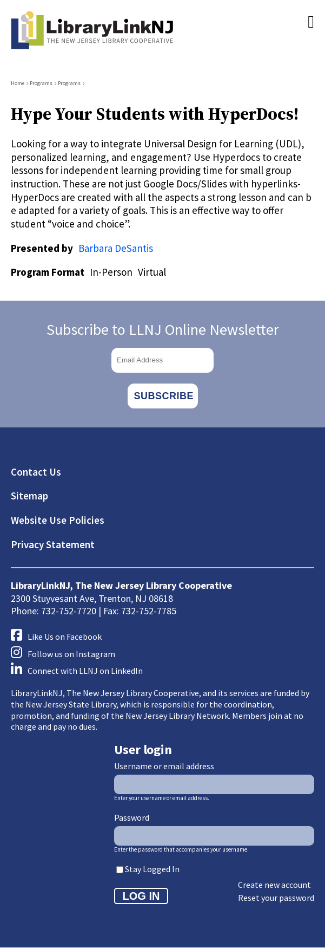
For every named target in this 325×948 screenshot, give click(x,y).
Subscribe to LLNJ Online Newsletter (163, 329)
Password (131, 817)
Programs (41, 83)
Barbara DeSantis (115, 248)
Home (17, 83)
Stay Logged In (152, 868)
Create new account (274, 884)
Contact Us (36, 471)
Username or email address (164, 766)
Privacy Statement (53, 544)
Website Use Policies (57, 520)
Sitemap (29, 495)
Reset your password (276, 897)
